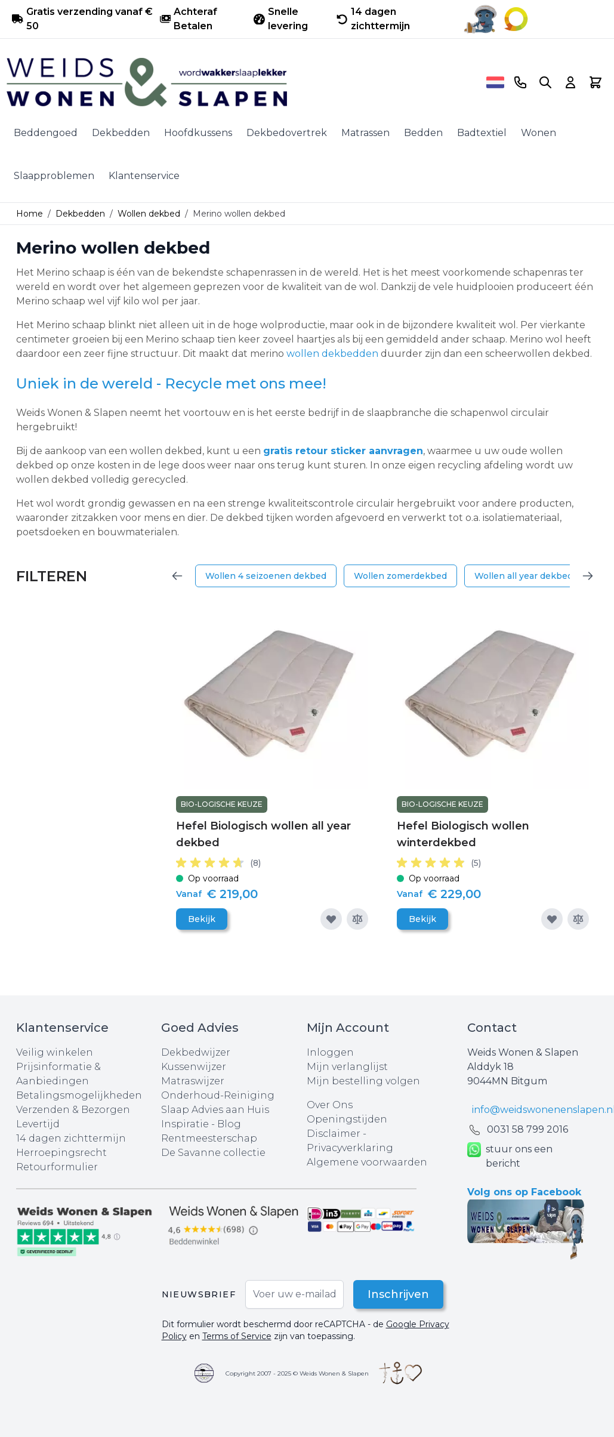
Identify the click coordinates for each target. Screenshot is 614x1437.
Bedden (423, 132)
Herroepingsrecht (61, 1152)
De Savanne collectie (213, 1152)
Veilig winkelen (54, 1052)
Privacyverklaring (350, 1148)
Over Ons (330, 1105)
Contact (492, 1027)
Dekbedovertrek (286, 132)
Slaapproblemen (54, 175)
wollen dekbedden (332, 353)
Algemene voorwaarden (367, 1162)
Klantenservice (144, 175)
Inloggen (330, 1052)
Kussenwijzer (193, 1066)
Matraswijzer (192, 1081)
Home (29, 213)
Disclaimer (335, 1133)
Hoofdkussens (198, 132)
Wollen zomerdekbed (400, 576)
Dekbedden (121, 132)
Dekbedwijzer (195, 1052)
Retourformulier (57, 1167)
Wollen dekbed (149, 213)
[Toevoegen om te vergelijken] (357, 919)
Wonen (538, 132)
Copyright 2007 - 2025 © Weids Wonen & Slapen (297, 1373)
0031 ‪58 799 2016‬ (527, 1129)
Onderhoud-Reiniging (217, 1095)
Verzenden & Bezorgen (73, 1109)
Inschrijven (398, 1294)
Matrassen (365, 132)
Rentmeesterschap (209, 1138)
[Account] (570, 82)
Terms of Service (236, 1336)
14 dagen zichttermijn (71, 1138)
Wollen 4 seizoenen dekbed (265, 576)
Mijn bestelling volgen (363, 1081)
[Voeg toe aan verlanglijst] (331, 919)
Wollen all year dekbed (523, 576)
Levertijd (38, 1124)
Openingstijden (347, 1119)
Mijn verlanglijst (347, 1066)
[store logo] (242, 82)
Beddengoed (46, 132)
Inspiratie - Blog (201, 1124)
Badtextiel (482, 132)
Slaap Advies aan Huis (215, 1109)
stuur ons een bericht (510, 1156)
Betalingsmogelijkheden (79, 1095)
